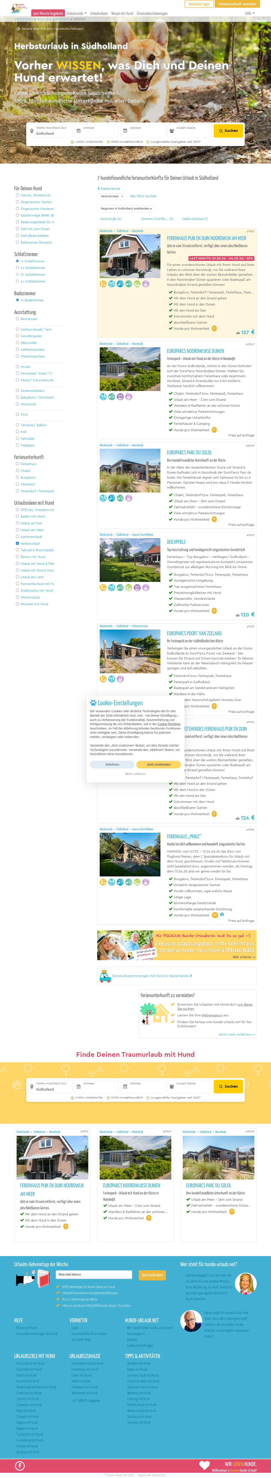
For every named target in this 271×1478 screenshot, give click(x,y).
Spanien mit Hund (27, 1399)
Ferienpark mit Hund (84, 1387)
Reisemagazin (136, 1334)
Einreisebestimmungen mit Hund (36, 1334)
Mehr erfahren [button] (135, 774)
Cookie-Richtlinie (169, 724)
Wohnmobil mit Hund (84, 1393)
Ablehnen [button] (112, 764)
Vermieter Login (199, 4)
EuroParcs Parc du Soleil (189, 452)
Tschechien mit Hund (29, 1434)
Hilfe (248, 14)
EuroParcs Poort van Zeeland (194, 633)
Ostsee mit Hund (27, 1446)
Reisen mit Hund (122, 14)
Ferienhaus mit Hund (85, 1370)
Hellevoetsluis (140, 626)
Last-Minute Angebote (48, 14)
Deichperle (176, 542)
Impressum (144, 1475)
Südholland (122, 231)
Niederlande (108, 188)
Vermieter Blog (81, 1340)
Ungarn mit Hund (27, 1423)
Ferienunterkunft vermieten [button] (237, 4)
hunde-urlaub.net (117, 1475)
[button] (50, 131)
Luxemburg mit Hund (29, 1440)
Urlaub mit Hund (24, 19)
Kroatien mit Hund (27, 1381)
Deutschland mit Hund (30, 1364)
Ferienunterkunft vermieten (89, 1334)
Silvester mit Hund (138, 1423)
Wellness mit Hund (139, 1393)
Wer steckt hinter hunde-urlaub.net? (150, 1328)
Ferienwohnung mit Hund (87, 1364)
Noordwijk (137, 231)
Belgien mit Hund (27, 1429)
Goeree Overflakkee (142, 534)
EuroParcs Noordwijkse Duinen (195, 351)
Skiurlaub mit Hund (139, 1417)
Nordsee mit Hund (27, 1452)
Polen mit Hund (25, 1411)
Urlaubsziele (75, 14)
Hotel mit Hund (81, 1381)
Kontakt (132, 1340)
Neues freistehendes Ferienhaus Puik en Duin (207, 729)
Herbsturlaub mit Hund (141, 1405)
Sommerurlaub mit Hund (142, 1375)
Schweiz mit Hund (27, 1417)
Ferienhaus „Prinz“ (184, 836)
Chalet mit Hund (82, 1375)
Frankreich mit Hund (29, 1393)
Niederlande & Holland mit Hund (36, 1387)
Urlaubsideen (99, 14)
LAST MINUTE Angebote (86, 1401)
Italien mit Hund (26, 1375)
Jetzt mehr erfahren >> (237, 1034)
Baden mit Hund (137, 1370)
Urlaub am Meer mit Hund (143, 1381)
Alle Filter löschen (143, 196)
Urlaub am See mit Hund (142, 1387)
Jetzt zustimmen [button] (159, 764)
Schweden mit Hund (28, 1405)
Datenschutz (159, 1475)
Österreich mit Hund (29, 1370)
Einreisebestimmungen (152, 14)
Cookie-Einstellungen (140, 1346)
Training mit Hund (138, 1399)
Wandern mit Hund (139, 1364)
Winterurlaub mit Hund (141, 1411)
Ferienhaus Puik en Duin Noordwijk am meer (206, 238)
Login (75, 1328)
